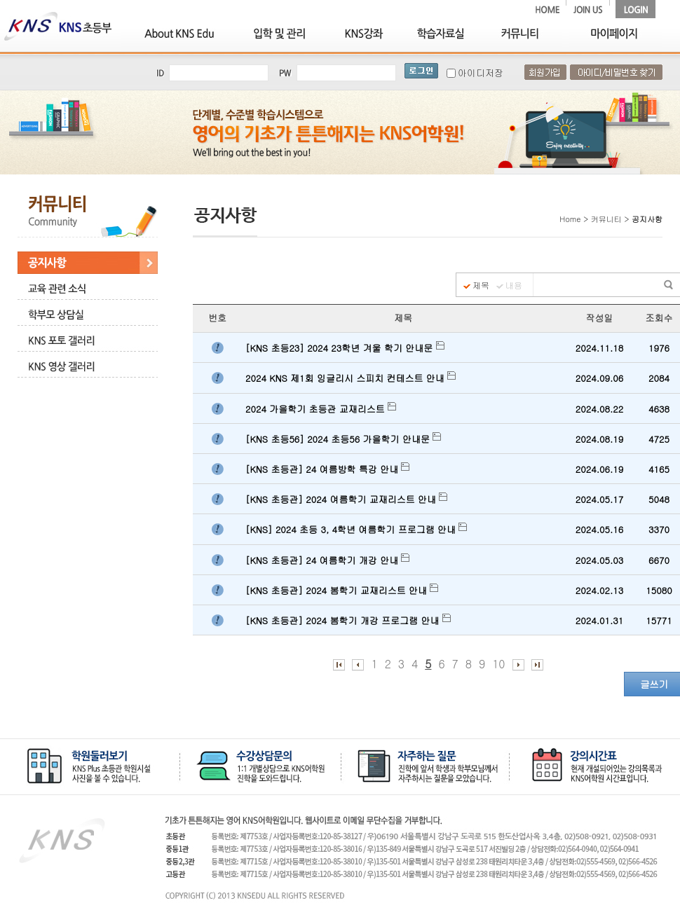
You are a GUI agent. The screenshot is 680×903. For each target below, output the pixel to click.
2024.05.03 (599, 560)
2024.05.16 (599, 529)
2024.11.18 (599, 347)
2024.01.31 (599, 620)
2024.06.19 (599, 469)
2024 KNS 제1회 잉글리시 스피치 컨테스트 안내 (350, 378)
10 (498, 664)
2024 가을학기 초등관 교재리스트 (320, 408)
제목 (480, 285)
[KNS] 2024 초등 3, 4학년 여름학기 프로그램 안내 (356, 529)
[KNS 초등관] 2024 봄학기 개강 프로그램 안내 (348, 620)
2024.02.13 (599, 590)
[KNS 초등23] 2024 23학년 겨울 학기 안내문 (344, 347)
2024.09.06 (599, 378)
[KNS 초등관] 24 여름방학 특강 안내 (327, 469)
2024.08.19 (599, 439)
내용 (513, 285)
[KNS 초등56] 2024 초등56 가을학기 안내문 (343, 439)
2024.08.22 (599, 408)
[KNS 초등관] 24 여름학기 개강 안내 (327, 560)
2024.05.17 (599, 499)
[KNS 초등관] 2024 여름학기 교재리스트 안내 (346, 499)
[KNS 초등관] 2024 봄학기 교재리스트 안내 (341, 590)
